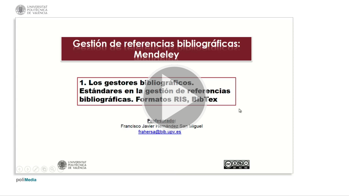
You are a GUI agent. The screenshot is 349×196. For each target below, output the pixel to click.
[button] (174, 98)
